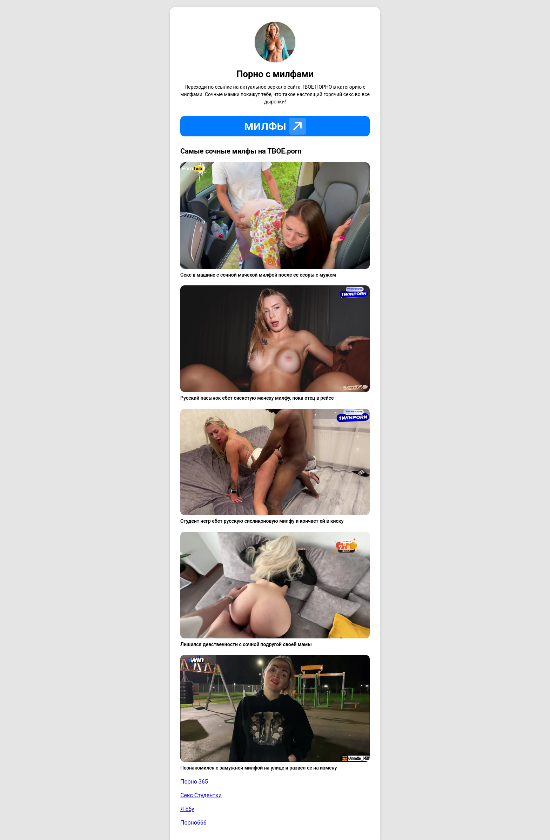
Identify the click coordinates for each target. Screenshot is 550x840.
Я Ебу (187, 809)
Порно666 (193, 822)
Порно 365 (194, 781)
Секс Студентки (201, 795)
